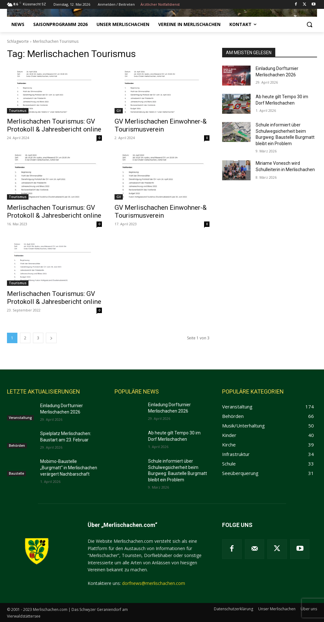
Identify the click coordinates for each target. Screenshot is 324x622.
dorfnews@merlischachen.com (153, 583)
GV (118, 110)
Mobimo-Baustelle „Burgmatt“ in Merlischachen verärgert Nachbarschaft (68, 467)
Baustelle (16, 473)
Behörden (17, 445)
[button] (309, 24)
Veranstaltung (20, 417)
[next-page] (51, 338)
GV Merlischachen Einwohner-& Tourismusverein (161, 125)
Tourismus (18, 110)
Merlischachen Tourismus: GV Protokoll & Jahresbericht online (54, 125)
